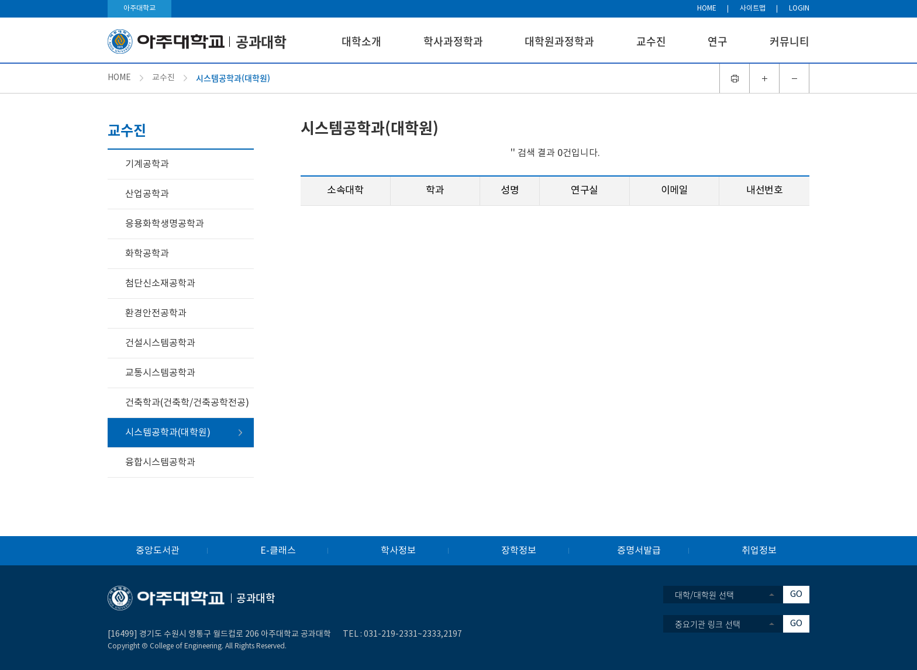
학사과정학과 (453, 41)
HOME (706, 8)
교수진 (651, 41)
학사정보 (398, 550)
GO (796, 594)
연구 (718, 41)
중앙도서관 (158, 550)
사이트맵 (753, 8)
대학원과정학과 (559, 41)
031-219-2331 (391, 634)
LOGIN (799, 8)
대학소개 (361, 41)
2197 (452, 634)
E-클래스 (278, 550)
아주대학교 (139, 8)
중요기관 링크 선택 (707, 624)
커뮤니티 (789, 41)
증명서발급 (639, 550)
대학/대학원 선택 (704, 594)
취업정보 (759, 550)
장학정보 (518, 550)
